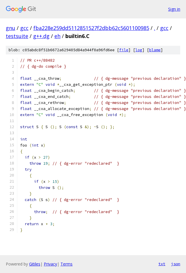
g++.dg (41, 36)
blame (155, 50)
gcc (24, 27)
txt (161, 263)
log (138, 50)
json (175, 263)
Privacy (50, 264)
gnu (10, 27)
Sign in (174, 9)
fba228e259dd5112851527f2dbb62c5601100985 (91, 27)
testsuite (17, 36)
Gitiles (34, 264)
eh (57, 36)
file (123, 50)
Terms (66, 264)
